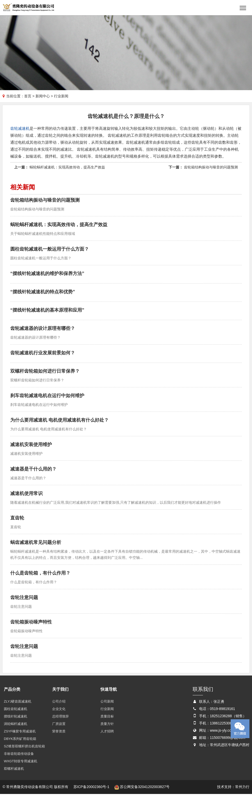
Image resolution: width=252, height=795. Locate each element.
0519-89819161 (222, 710)
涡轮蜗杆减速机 (15, 725)
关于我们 (60, 690)
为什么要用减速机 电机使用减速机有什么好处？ (59, 421)
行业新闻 (107, 710)
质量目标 (107, 717)
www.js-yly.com (222, 731)
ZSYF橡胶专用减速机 (20, 732)
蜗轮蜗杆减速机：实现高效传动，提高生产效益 (67, 168)
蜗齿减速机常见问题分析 (35, 543)
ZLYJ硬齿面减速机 (17, 702)
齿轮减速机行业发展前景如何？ (42, 353)
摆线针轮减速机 (15, 717)
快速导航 (108, 690)
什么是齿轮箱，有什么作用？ (40, 574)
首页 (27, 97)
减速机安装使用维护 (31, 445)
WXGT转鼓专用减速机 (20, 762)
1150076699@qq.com (227, 739)
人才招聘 (107, 732)
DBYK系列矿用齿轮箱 (20, 740)
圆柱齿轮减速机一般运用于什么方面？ (49, 250)
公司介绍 (59, 702)
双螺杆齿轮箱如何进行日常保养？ (45, 372)
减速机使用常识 (26, 494)
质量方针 (107, 725)
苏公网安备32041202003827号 (142, 788)
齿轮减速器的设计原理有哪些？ (42, 329)
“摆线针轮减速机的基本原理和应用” (47, 311)
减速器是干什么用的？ (33, 470)
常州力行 (242, 788)
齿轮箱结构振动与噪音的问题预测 (211, 168)
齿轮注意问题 (24, 598)
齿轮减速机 (20, 129)
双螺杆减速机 (14, 770)
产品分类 (12, 690)
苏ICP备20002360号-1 (91, 788)
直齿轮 (17, 519)
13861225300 (221, 724)
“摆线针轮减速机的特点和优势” (42, 292)
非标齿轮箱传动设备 (19, 755)
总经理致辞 (60, 717)
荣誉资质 (59, 732)
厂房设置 (59, 725)
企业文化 (59, 710)
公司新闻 (107, 702)
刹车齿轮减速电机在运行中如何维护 (47, 396)
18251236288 (221, 717)
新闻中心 (42, 97)
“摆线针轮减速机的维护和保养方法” (47, 274)
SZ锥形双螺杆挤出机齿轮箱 (24, 747)
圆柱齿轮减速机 (15, 710)
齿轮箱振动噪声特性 (31, 623)
